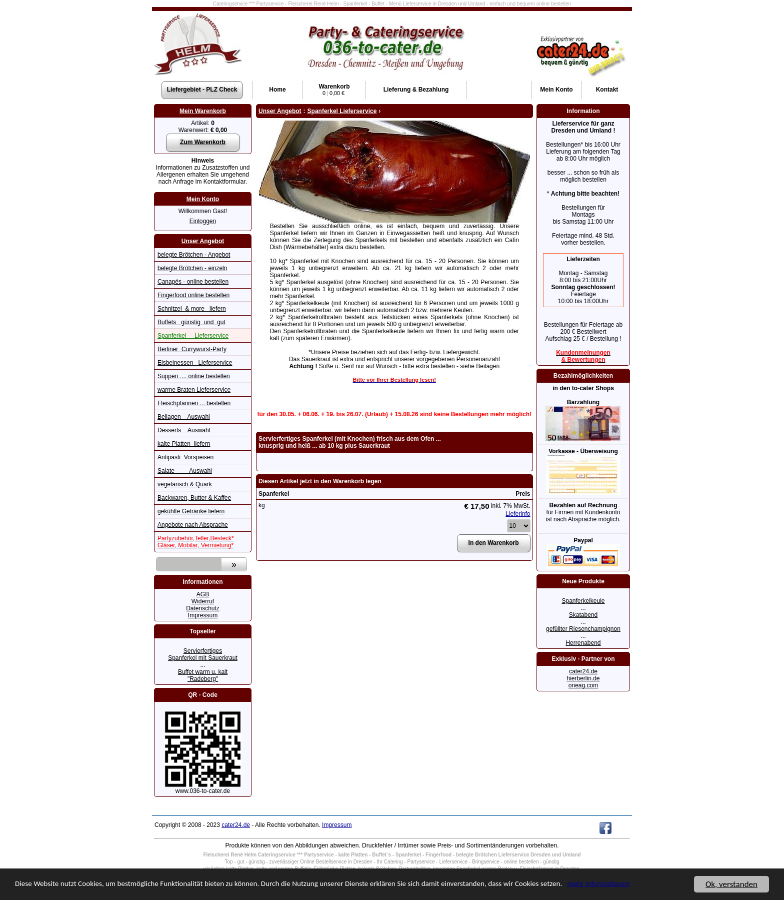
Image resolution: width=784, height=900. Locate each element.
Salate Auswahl (185, 470)
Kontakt (607, 89)
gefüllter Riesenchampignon (583, 628)
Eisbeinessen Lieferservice (195, 362)
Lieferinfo (518, 513)
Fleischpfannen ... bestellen (194, 403)
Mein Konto (202, 199)
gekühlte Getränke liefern (191, 511)
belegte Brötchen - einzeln (192, 268)
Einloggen (203, 221)
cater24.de (583, 671)
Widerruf (203, 601)
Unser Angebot (203, 241)
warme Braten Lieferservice (194, 389)
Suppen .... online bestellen (194, 376)
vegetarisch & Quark (185, 484)
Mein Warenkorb (203, 111)
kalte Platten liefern (184, 443)
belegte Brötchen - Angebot (194, 254)
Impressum (203, 615)
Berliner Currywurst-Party (192, 349)
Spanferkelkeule (583, 600)
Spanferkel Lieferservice (193, 335)
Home (277, 89)
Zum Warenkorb (203, 142)
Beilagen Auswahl (184, 416)
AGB (202, 594)
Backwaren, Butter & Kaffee (194, 497)
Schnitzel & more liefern (192, 308)
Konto (556, 89)
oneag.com (583, 685)
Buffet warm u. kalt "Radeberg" (203, 675)
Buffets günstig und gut (192, 322)
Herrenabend (583, 642)
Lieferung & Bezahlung (416, 89)
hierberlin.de (583, 678)
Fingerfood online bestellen (194, 295)
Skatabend (583, 614)
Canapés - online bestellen (193, 281)
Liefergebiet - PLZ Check (202, 89)
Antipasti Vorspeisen (186, 457)
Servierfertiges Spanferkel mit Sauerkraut (203, 654)
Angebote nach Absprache (193, 524)
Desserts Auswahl (184, 430)
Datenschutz (203, 608)
